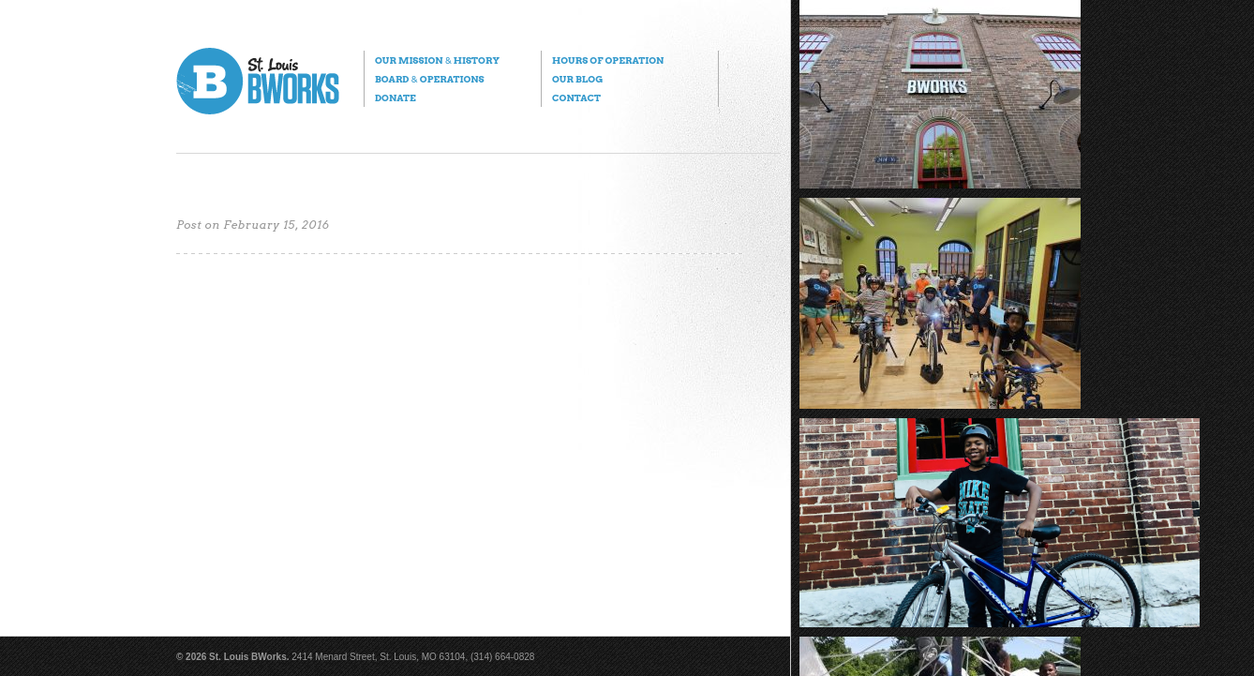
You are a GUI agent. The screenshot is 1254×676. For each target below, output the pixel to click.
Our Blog (577, 78)
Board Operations (430, 78)
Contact (576, 97)
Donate (395, 97)
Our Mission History (437, 60)
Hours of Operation (608, 60)
